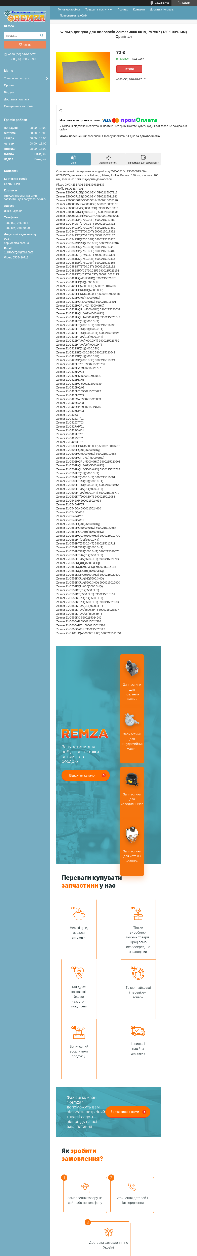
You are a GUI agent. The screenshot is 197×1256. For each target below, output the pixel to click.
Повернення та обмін (19, 106)
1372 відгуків (162, 2)
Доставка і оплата (16, 99)
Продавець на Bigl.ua (98, 1248)
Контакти (139, 9)
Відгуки (9, 92)
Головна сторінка (69, 9)
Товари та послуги (17, 78)
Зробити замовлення (105, 1214)
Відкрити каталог (82, 775)
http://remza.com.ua (16, 243)
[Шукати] (41, 35)
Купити (129, 69)
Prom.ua (117, 1245)
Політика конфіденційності (147, 1252)
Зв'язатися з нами (125, 1052)
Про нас (9, 85)
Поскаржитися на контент (116, 1252)
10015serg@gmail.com (18, 252)
